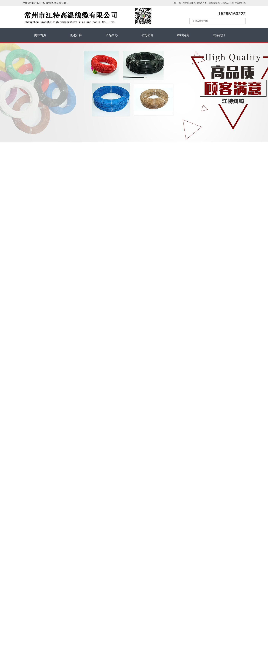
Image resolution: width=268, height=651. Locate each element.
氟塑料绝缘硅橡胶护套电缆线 (43, 251)
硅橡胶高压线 (227, 3)
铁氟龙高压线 (34, 226)
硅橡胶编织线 (213, 3)
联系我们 (219, 35)
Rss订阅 (177, 3)
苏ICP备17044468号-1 (38, 638)
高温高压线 (117, 225)
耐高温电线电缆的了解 (39, 311)
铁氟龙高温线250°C (37, 201)
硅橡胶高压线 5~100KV (39, 193)
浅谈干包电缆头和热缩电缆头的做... (46, 303)
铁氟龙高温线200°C (37, 210)
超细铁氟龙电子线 (36, 277)
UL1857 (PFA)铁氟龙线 (134, 232)
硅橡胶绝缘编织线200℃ (40, 185)
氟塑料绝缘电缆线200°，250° (43, 235)
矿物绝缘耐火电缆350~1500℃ (43, 260)
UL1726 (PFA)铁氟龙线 (134, 241)
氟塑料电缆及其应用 (38, 320)
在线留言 (183, 35)
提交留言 (206, 627)
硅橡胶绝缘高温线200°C (40, 176)
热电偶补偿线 (34, 268)
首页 (207, 159)
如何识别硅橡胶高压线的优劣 (43, 336)
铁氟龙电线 (240, 3)
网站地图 (187, 3)
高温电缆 (133, 225)
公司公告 (147, 35)
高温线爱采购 (43, 559)
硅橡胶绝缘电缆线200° (39, 243)
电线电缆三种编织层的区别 (41, 328)
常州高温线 (149, 225)
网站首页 (40, 35)
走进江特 (76, 35)
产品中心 (112, 35)
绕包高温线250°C (36, 218)
